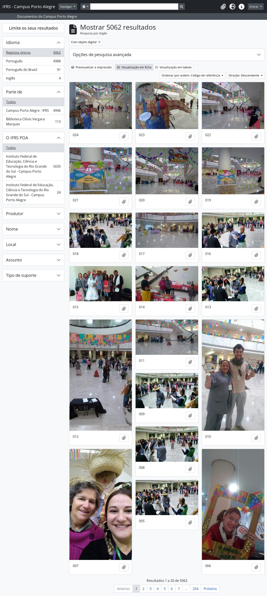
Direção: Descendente (244, 75)
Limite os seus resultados (33, 28)
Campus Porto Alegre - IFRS (33, 111)
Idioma (13, 42)
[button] (223, 6)
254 (195, 588)
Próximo (210, 588)
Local (11, 244)
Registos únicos (33, 53)
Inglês (33, 79)
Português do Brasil (33, 70)
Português (33, 62)
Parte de (14, 92)
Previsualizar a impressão (91, 67)
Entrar (254, 7)
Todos (11, 102)
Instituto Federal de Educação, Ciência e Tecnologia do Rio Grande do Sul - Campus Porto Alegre (33, 166)
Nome (12, 229)
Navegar (66, 7)
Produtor (14, 213)
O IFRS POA (17, 138)
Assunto (14, 260)
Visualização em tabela (173, 67)
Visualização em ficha (134, 67)
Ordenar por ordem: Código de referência (191, 75)
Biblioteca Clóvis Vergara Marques (33, 121)
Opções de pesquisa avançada (102, 54)
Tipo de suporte (21, 275)
